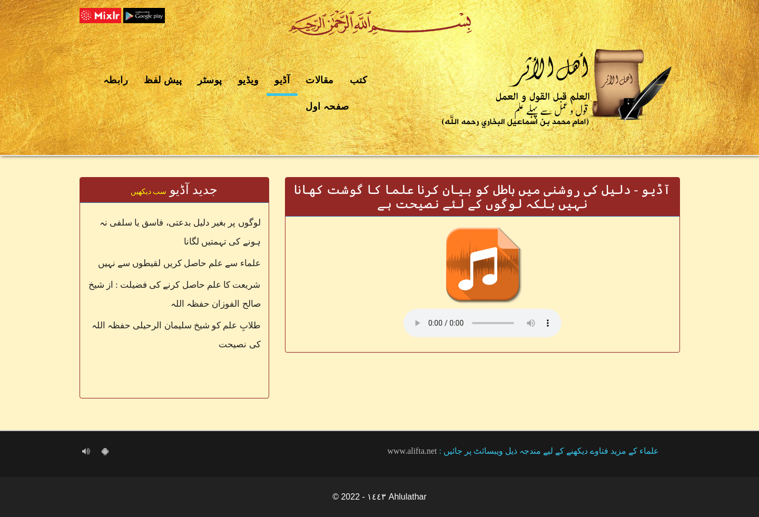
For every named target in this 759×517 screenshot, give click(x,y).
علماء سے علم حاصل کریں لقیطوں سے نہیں (179, 263)
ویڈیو (248, 80)
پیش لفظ (163, 80)
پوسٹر (210, 80)
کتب (359, 80)
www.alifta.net (412, 450)
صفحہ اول (327, 106)
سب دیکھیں (149, 192)
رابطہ (116, 80)
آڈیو (282, 80)
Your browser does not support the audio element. (482, 323)
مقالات (319, 80)
